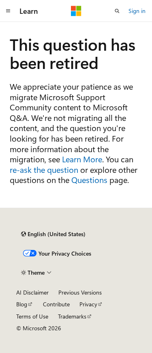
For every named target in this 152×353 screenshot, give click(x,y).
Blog (21, 304)
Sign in (137, 11)
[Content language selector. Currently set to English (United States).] (53, 234)
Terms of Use (32, 316)
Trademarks (72, 316)
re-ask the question (44, 169)
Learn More (82, 158)
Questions (89, 179)
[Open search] (117, 11)
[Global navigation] (8, 11)
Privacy (88, 304)
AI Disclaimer (32, 292)
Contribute (56, 304)
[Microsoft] (76, 11)
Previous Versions (80, 292)
